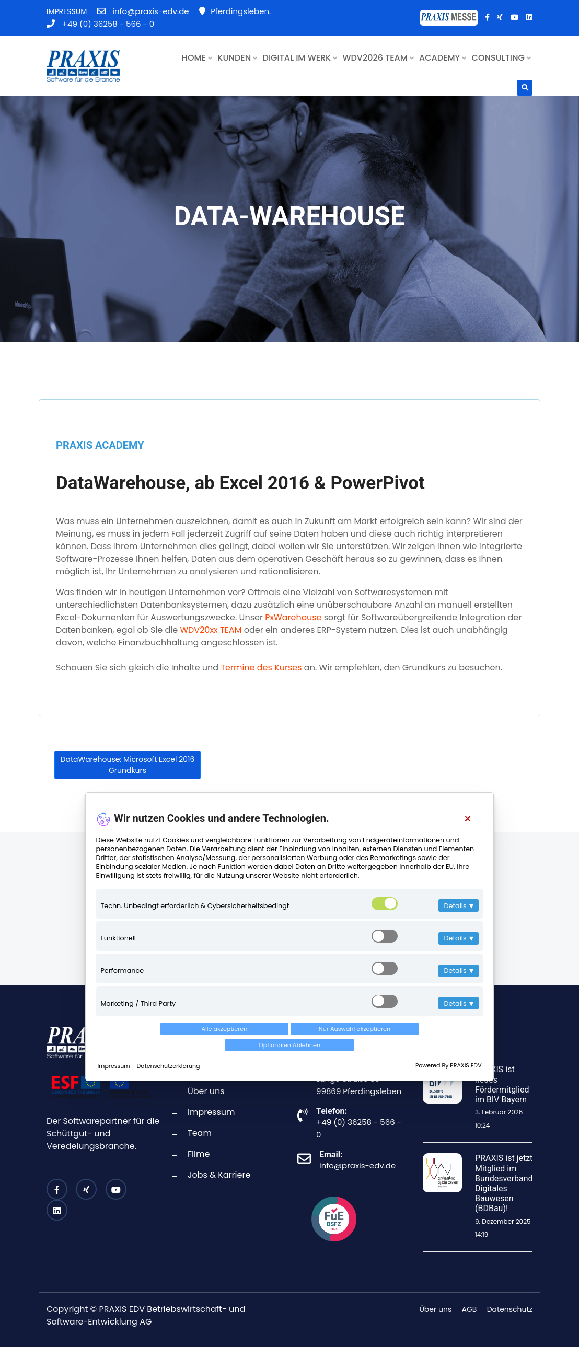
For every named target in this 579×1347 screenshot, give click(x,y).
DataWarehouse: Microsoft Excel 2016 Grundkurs (128, 764)
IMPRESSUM (67, 11)
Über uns (206, 1091)
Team (200, 1133)
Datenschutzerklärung (170, 1062)
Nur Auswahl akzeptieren (289, 1041)
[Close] (465, 832)
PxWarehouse (293, 617)
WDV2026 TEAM (378, 58)
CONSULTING (501, 58)
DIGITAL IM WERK (300, 58)
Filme (199, 1154)
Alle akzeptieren (161, 1041)
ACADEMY (442, 58)
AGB (469, 1309)
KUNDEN (237, 58)
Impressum (116, 1062)
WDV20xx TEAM (210, 630)
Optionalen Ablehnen (417, 1041)
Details (456, 918)
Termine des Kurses (261, 667)
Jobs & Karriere (219, 1175)
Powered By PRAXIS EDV (446, 1062)
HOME (197, 58)
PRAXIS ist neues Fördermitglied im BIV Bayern (502, 1084)
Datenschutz (509, 1309)
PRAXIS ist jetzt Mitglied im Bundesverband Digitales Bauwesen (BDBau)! (504, 1183)
